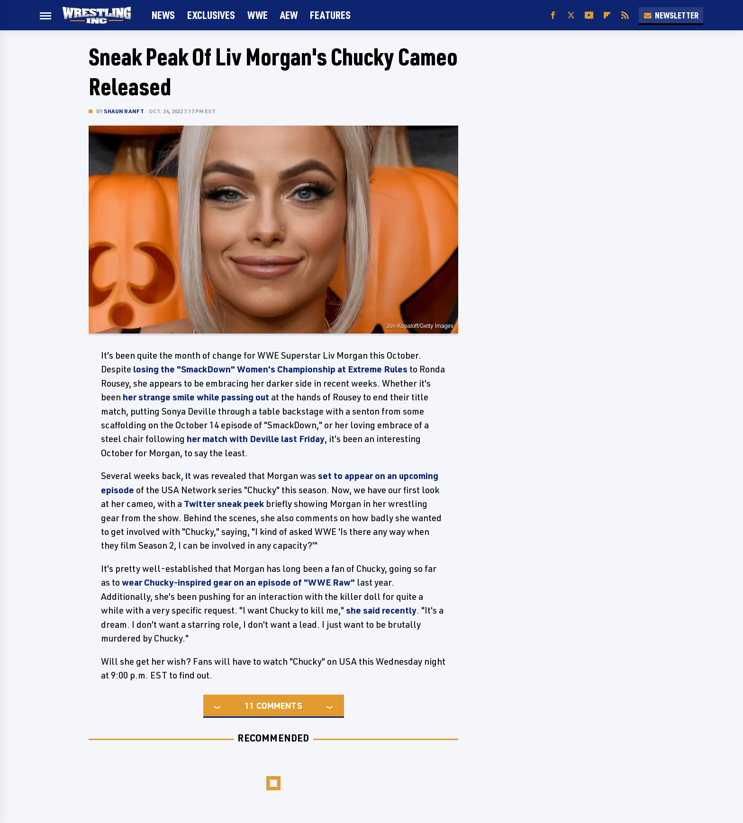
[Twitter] (571, 15)
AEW (289, 15)
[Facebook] (553, 15)
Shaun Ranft (124, 111)
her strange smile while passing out (196, 397)
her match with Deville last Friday (256, 438)
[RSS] (625, 15)
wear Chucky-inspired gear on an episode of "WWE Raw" (238, 582)
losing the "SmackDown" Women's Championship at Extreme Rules (269, 369)
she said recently (381, 610)
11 (249, 705)
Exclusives (211, 15)
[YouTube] (589, 15)
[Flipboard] (607, 15)
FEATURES (330, 15)
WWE (257, 15)
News (163, 15)
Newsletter (670, 15)
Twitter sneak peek (224, 503)
